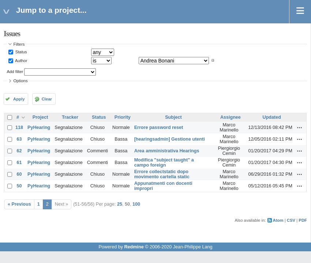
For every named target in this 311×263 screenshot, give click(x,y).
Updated (272, 117)
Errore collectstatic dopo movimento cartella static (162, 174)
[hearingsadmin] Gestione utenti (169, 139)
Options (21, 81)
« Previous (19, 204)
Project (40, 117)
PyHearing (38, 127)
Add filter (15, 71)
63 (19, 139)
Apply (19, 99)
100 (136, 204)
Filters (19, 44)
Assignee (230, 117)
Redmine (133, 246)
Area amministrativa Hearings (166, 150)
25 (119, 204)
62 (19, 150)
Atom (278, 220)
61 (19, 162)
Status (20, 52)
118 (19, 127)
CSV (291, 220)
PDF (303, 220)
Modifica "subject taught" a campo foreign (164, 162)
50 (19, 185)
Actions (300, 127)
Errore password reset (158, 127)
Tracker (70, 117)
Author (20, 60)
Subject (173, 117)
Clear (47, 99)
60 (19, 174)
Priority (123, 117)
